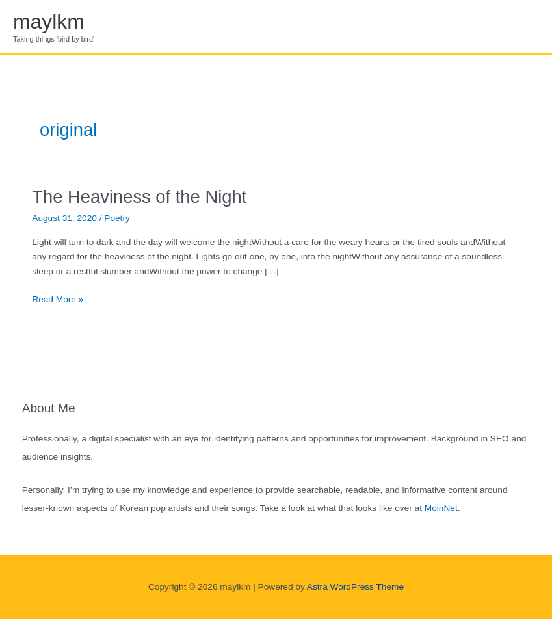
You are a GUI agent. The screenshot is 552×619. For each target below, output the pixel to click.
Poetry (117, 218)
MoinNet (441, 508)
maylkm (49, 21)
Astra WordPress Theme (355, 587)
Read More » (57, 300)
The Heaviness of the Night (139, 197)
